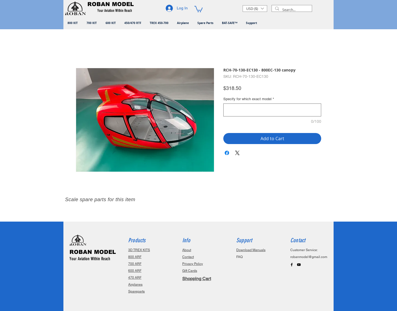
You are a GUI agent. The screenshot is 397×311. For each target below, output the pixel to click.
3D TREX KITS (139, 250)
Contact (188, 257)
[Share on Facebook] (227, 153)
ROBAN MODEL (92, 252)
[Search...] (291, 9)
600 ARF (134, 271)
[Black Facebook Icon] (291, 264)
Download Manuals (250, 250)
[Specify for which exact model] (272, 110)
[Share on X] (237, 153)
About (186, 250)
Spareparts (136, 291)
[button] (115, 11)
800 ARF (134, 257)
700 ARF (134, 264)
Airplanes (135, 284)
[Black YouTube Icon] (299, 264)
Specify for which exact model (248, 99)
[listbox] (255, 8)
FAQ (239, 257)
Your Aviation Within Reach (89, 258)
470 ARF (134, 278)
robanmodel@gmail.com (308, 257)
